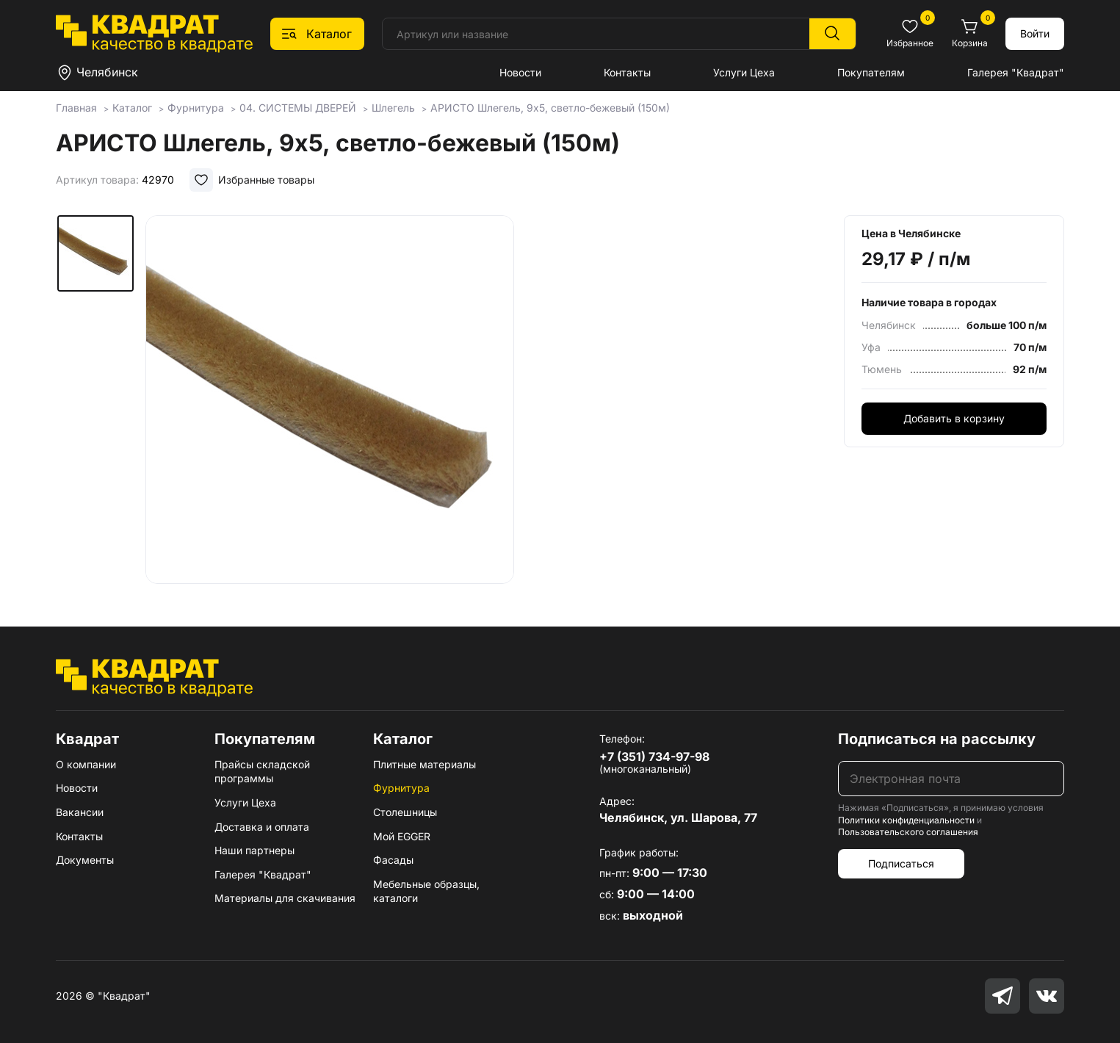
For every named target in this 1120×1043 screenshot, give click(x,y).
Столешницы (405, 812)
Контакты (627, 72)
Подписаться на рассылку (937, 739)
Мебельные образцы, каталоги (426, 891)
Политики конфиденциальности (906, 820)
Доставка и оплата (261, 826)
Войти (1034, 33)
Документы (85, 859)
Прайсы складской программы (262, 771)
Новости (520, 72)
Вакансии (80, 812)
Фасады (393, 859)
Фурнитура (401, 788)
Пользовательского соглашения (908, 831)
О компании (86, 764)
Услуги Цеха (744, 72)
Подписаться (901, 863)
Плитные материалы (424, 764)
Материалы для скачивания (284, 898)
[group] (329, 399)
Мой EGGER (401, 836)
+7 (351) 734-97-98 (654, 756)
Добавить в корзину (954, 418)
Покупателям (871, 72)
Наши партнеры (254, 850)
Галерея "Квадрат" (1015, 72)
